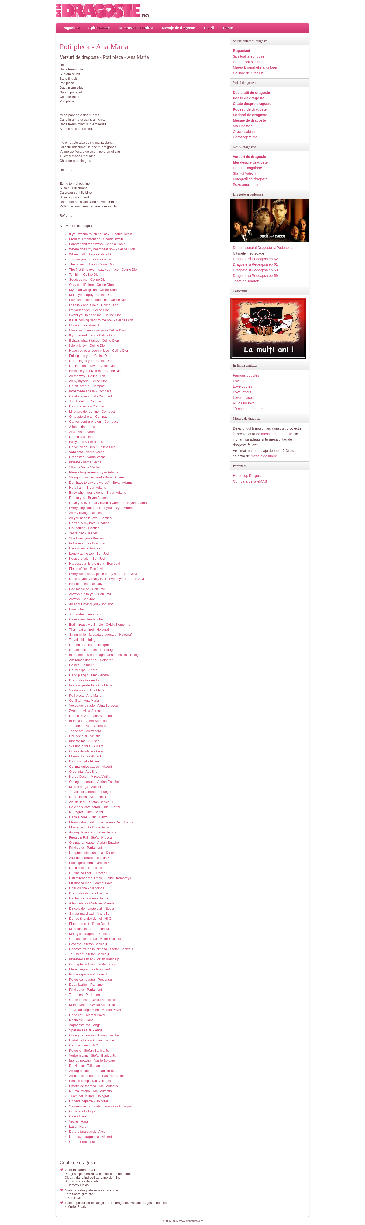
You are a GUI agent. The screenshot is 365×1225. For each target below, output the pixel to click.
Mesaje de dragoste (178, 28)
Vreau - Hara (78, 1121)
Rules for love (244, 403)
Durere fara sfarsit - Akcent (88, 1131)
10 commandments (248, 409)
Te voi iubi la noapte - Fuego (90, 792)
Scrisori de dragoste (250, 115)
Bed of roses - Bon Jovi (86, 584)
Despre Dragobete (247, 168)
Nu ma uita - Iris (81, 437)
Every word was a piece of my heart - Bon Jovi (103, 574)
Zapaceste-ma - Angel (85, 1025)
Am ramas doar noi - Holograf (91, 660)
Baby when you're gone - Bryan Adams (97, 492)
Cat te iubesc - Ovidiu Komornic (92, 1000)
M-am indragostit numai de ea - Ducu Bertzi (101, 822)
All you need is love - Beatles (90, 518)
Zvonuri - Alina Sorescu (86, 711)
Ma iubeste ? (243, 126)
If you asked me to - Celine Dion (92, 335)
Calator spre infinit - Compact (90, 396)
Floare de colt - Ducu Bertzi (89, 827)
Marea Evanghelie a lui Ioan (255, 67)
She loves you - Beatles (86, 538)
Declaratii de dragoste (251, 93)
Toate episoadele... (248, 281)
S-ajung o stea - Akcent (86, 746)
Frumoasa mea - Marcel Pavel (91, 883)
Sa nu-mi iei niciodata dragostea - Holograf (100, 634)
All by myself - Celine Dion (88, 381)
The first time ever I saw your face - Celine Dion (104, 269)
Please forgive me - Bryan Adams (93, 472)
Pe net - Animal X (82, 665)
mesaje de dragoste (276, 434)
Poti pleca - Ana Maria (85, 695)
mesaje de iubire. (264, 456)
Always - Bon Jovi (82, 599)
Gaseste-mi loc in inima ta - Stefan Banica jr (101, 949)
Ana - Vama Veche (82, 432)
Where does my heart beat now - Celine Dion (102, 249)
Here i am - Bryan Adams (87, 487)
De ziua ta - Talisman (84, 1066)
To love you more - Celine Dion (91, 259)
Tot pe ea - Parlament (85, 995)
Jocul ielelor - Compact (86, 401)
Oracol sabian (244, 132)
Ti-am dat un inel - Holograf (89, 629)
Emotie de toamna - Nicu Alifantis (93, 1086)
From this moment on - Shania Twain (96, 239)
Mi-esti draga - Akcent (85, 756)
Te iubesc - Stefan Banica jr (89, 954)
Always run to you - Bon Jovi (90, 594)
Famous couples (246, 375)
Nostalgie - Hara (81, 1020)
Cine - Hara (77, 1116)
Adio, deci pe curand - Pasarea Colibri (97, 1076)
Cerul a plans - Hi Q (83, 1045)
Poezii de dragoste (248, 98)
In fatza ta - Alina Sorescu (88, 721)
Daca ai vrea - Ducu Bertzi (88, 817)
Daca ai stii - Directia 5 (85, 868)
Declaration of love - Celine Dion (92, 366)
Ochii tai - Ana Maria (84, 700)
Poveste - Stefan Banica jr (88, 944)
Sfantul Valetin (244, 173)
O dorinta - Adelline (83, 771)
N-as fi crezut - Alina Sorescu (90, 716)
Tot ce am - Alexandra (85, 731)
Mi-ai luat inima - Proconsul (89, 929)
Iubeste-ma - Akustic (84, 741)
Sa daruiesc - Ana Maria (86, 690)
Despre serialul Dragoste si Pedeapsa (263, 248)
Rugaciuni (71, 28)
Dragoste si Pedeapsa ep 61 (255, 264)
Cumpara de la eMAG (250, 481)
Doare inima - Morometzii (87, 797)
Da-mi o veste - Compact (87, 406)
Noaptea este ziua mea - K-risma (93, 853)
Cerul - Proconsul (82, 1142)
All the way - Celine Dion (87, 376)
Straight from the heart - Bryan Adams (96, 477)
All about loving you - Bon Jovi (91, 604)
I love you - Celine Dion (86, 325)
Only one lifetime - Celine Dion (91, 285)
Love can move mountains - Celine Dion (98, 300)
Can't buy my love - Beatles (89, 523)
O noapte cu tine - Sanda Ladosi (92, 964)
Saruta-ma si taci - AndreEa (89, 913)
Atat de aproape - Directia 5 (89, 858)
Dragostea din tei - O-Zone (88, 893)
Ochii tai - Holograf (83, 1111)
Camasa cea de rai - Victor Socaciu (95, 939)
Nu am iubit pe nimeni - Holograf (92, 650)
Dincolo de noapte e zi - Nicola (91, 908)
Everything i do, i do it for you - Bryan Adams (101, 508)
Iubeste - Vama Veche (85, 462)
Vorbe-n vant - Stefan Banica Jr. (92, 1055)
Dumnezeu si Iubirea (136, 28)
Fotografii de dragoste (250, 179)
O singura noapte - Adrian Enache (94, 782)
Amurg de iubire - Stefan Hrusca (92, 832)
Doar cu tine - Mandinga (86, 888)
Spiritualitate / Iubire (248, 56)
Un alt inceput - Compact (87, 386)
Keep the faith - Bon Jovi (87, 558)
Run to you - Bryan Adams (88, 498)
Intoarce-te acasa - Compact (90, 391)
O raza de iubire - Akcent (87, 751)
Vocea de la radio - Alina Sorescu (93, 705)
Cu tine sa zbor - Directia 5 (88, 873)
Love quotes (242, 386)
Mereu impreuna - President (89, 969)
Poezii (209, 28)
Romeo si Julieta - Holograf (89, 645)
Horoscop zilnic (245, 137)
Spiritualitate (99, 28)
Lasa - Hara (77, 1126)
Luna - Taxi (77, 609)
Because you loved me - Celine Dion (95, 371)
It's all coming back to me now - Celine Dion (101, 320)
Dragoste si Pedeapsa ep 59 (255, 276)
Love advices (243, 398)
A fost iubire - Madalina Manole (91, 903)
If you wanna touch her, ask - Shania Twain (100, 234)
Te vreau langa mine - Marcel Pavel (95, 1010)
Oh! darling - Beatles (84, 528)
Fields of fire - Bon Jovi (86, 569)
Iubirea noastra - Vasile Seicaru (92, 1060)
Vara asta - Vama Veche (86, 452)
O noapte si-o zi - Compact (88, 416)
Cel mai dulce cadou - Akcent (90, 766)
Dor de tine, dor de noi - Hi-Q (90, 918)
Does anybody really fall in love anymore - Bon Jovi (106, 579)
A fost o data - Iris (82, 427)
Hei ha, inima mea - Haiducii (90, 898)
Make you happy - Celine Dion (91, 295)
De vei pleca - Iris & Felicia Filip (92, 447)
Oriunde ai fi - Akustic (84, 736)
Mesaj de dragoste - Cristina (90, 934)
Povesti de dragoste (250, 109)
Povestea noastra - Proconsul (91, 979)
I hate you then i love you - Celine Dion (97, 330)
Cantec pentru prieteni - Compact (93, 421)
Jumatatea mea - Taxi (85, 614)
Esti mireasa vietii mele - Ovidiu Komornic (99, 624)
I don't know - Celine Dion (88, 345)
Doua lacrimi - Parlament (87, 984)
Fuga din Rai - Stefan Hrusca (90, 837)
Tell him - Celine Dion (84, 274)
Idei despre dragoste (250, 162)
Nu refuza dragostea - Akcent (90, 1137)
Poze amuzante (245, 185)
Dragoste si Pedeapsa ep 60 (255, 270)
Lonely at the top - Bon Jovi (89, 553)
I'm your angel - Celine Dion (89, 310)
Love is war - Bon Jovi (85, 548)
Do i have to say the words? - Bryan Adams (100, 482)
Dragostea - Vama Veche (87, 457)
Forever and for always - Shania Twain (97, 244)
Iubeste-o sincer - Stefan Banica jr (94, 959)
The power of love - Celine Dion (92, 264)
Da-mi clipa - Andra (83, 670)
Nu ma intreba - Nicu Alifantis (90, 1091)
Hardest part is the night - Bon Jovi (94, 563)
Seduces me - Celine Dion (88, 279)
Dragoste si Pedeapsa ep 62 (255, 259)
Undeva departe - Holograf (88, 1101)
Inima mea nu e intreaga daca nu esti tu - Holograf (105, 655)
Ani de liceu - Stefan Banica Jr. (91, 802)
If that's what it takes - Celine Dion (94, 340)
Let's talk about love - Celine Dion (93, 305)
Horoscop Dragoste (248, 476)
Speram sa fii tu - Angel (86, 1030)
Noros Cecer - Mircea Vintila (89, 776)
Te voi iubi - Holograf (84, 640)
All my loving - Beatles (85, 513)
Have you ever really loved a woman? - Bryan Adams (108, 503)
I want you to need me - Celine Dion (95, 315)
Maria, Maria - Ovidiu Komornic (92, 1005)
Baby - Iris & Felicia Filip (86, 442)
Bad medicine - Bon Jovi (87, 589)
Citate (228, 28)
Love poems (242, 381)
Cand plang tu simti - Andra (89, 675)
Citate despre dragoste (252, 104)
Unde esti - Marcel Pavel (87, 1015)
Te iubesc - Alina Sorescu (87, 726)
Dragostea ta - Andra (84, 680)
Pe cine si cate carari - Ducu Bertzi (94, 807)
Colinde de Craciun (248, 73)
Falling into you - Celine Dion (90, 356)
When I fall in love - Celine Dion (92, 254)
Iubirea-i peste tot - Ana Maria (91, 685)
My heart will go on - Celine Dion (93, 290)
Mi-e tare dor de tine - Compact (92, 411)
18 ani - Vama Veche (84, 467)
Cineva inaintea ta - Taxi (86, 619)
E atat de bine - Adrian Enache (91, 1040)
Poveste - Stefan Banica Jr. (89, 1050)
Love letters (242, 392)
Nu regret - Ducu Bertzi (86, 812)
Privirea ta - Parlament (85, 847)
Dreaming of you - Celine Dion (91, 361)
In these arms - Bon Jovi (87, 543)
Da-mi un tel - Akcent (84, 761)
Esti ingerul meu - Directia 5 (89, 863)
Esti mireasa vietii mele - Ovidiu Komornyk (100, 878)
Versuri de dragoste (249, 157)
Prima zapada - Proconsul (88, 974)
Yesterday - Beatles (83, 533)
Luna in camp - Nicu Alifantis (90, 1081)
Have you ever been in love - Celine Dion (99, 350)
